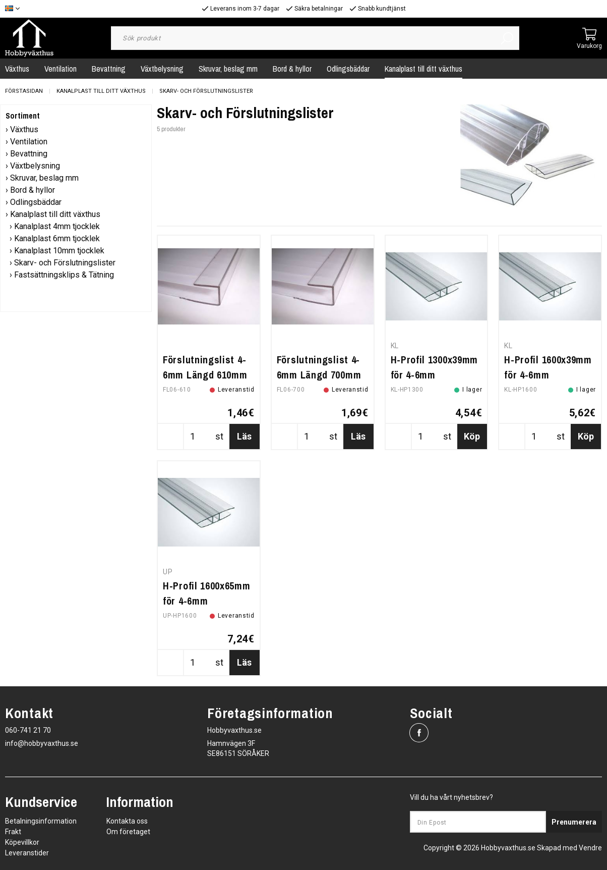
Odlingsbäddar (348, 68)
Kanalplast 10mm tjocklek (59, 250)
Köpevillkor (22, 842)
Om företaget (128, 832)
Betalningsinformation (41, 821)
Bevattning (109, 68)
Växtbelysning (162, 68)
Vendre (590, 848)
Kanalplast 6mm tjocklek (57, 238)
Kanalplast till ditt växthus (423, 68)
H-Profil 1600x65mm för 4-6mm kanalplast (207, 601)
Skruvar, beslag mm (228, 68)
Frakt (13, 832)
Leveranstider (27, 853)
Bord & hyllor (292, 68)
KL (395, 346)
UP (167, 572)
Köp (472, 436)
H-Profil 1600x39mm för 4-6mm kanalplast (548, 375)
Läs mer (244, 440)
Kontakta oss (127, 821)
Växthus (24, 129)
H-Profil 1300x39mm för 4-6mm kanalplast (434, 375)
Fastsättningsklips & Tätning (64, 275)
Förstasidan (24, 91)
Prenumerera (574, 822)
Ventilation (60, 68)
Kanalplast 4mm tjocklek (57, 226)
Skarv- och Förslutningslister (206, 91)
